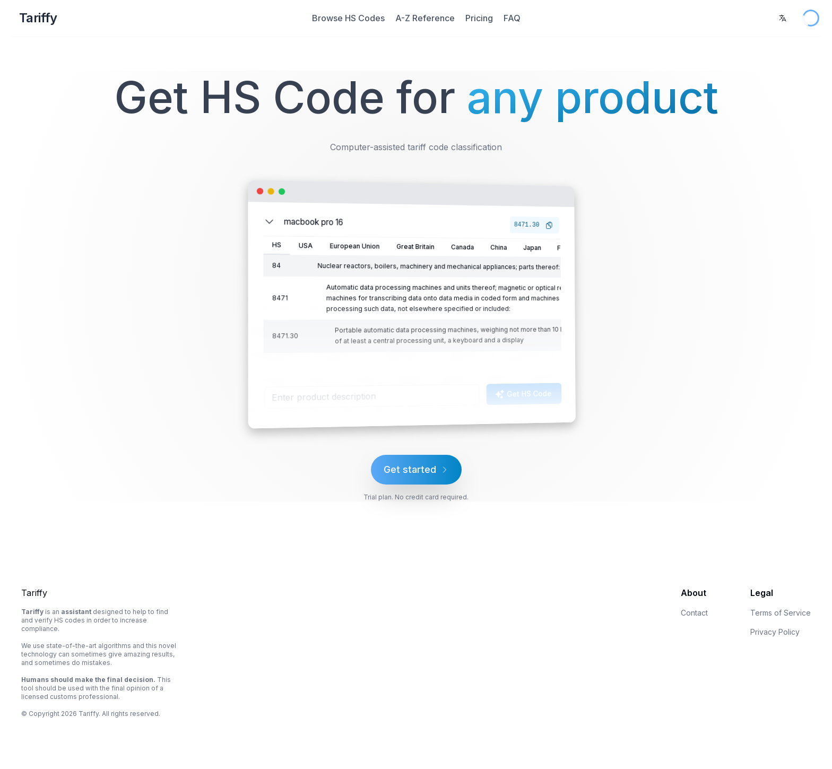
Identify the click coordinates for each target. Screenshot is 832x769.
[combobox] (783, 18)
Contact (694, 612)
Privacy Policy (775, 631)
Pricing (479, 18)
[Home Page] (147, 18)
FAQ (512, 18)
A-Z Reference (425, 18)
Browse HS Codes (348, 18)
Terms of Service (780, 612)
